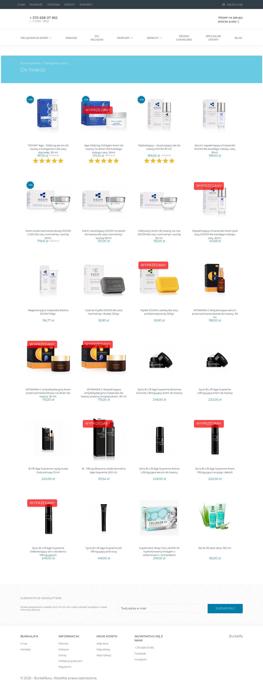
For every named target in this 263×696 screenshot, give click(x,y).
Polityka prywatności (70, 661)
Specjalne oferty (213, 38)
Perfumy (123, 37)
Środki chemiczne (184, 38)
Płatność (36, 4)
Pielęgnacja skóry (35, 37)
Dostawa (53, 4)
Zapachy (153, 37)
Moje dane (102, 643)
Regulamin (64, 666)
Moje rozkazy (104, 655)
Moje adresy (103, 649)
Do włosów (96, 38)
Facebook (140, 653)
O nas (21, 4)
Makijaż (71, 37)
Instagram (141, 659)
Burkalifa (236, 636)
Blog (238, 37)
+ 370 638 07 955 (144, 647)
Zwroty (69, 4)
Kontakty (86, 4)
